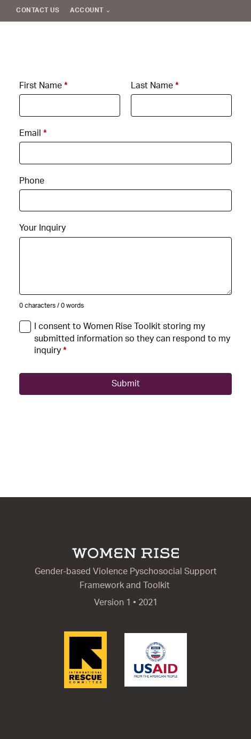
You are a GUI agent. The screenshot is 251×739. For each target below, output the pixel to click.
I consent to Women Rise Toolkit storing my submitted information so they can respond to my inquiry (132, 338)
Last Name (155, 85)
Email (33, 133)
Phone (31, 181)
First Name (43, 85)
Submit (126, 383)
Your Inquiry (42, 228)
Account (87, 10)
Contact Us (37, 10)
